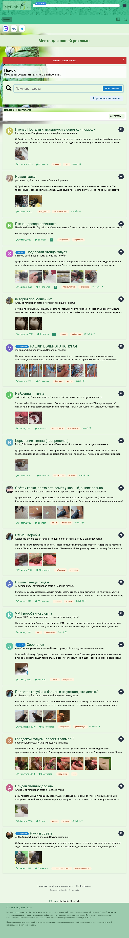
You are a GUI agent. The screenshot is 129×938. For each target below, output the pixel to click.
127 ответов (46, 726)
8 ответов (41, 868)
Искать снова (112, 88)
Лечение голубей (57, 255)
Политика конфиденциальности (55, 886)
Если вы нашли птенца (64, 60)
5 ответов (42, 381)
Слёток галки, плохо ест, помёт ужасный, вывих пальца (59, 488)
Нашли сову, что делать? (65, 617)
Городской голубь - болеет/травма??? (44, 739)
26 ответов (45, 774)
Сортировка (116, 116)
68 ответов (42, 601)
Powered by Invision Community (64, 890)
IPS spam (53, 901)
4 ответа (43, 475)
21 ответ (40, 239)
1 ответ (41, 821)
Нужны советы (41, 833)
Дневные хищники (66, 133)
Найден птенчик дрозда (34, 786)
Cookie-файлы (84, 886)
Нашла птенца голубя (32, 582)
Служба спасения (59, 837)
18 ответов (43, 570)
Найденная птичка (30, 393)
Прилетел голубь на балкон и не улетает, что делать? (57, 692)
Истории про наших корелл (60, 302)
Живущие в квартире (56, 742)
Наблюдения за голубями (64, 695)
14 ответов (43, 287)
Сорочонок (35, 645)
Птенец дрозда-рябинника (36, 224)
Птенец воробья (27, 535)
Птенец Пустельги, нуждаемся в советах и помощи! (55, 129)
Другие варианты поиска (106, 98)
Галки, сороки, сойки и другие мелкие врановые (79, 491)
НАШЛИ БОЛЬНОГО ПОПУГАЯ (53, 346)
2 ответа (42, 164)
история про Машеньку (33, 299)
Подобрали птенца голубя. (47, 252)
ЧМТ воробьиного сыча (33, 613)
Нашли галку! (25, 177)
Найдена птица (56, 790)
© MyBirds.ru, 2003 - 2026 (19, 907)
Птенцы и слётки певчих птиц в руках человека (96, 227)
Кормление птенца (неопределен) (42, 441)
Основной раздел (58, 180)
